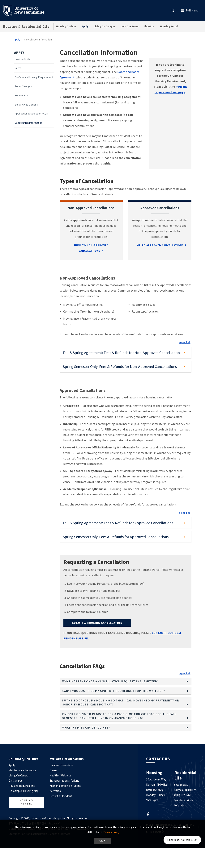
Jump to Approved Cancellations (158, 245)
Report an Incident (61, 796)
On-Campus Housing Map (24, 791)
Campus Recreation (61, 765)
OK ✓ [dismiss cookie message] (102, 840)
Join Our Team (130, 26)
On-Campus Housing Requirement (34, 77)
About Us (149, 26)
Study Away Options (26, 104)
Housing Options (66, 26)
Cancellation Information (28, 122)
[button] (184, 342)
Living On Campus (104, 26)
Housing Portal (169, 26)
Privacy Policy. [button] (111, 832)
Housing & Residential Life (26, 26)
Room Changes (23, 86)
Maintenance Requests (22, 770)
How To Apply (22, 59)
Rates (18, 68)
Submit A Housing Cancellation (97, 623)
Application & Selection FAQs (31, 113)
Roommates (22, 95)
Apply (85, 26)
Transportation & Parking (64, 780)
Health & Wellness (60, 775)
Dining (53, 770)
